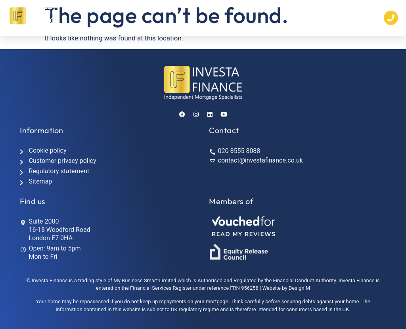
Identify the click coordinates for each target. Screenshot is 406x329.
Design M (299, 288)
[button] (291, 17)
